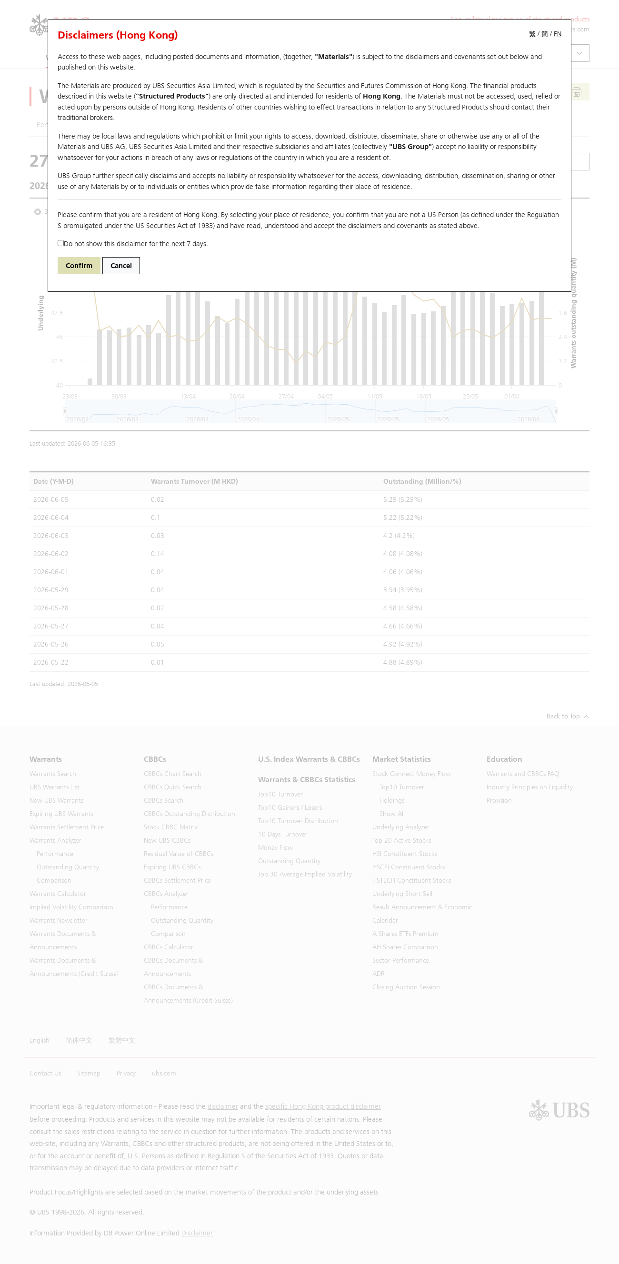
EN (557, 34)
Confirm (79, 265)
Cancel (121, 265)
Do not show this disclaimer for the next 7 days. (133, 243)
